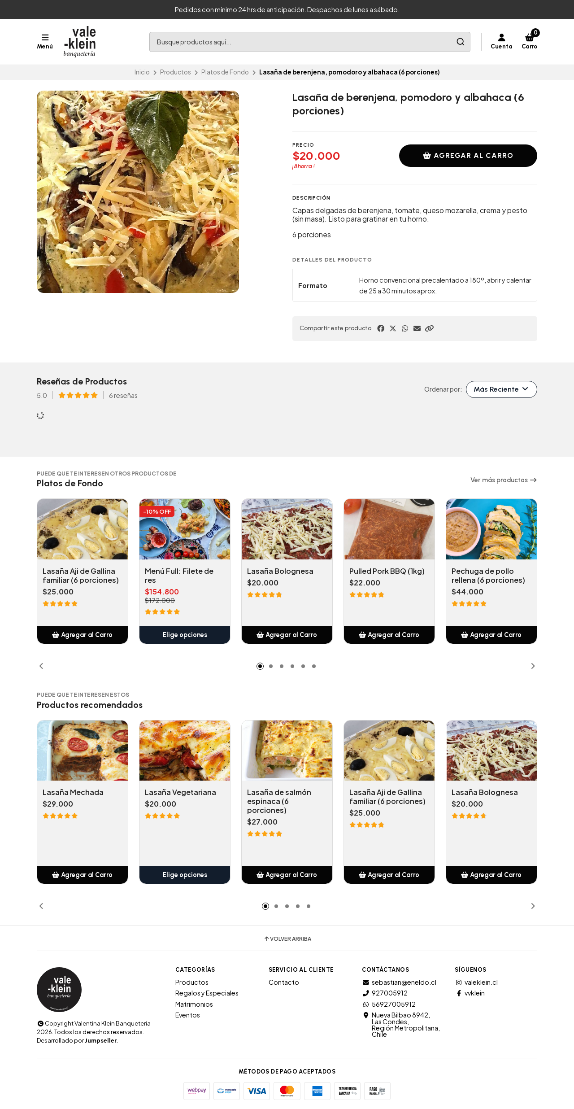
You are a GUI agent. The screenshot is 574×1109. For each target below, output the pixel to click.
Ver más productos (503, 480)
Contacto (284, 982)
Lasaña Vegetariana (180, 792)
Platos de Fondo (225, 72)
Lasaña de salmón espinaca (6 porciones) (279, 801)
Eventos (187, 1015)
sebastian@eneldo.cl (399, 982)
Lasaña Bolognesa (280, 571)
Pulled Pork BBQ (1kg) (387, 571)
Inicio (142, 72)
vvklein (470, 993)
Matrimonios (194, 1004)
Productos (175, 72)
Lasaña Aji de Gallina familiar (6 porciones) (81, 576)
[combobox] (309, 42)
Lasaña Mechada (73, 792)
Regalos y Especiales (207, 993)
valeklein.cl (476, 982)
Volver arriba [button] (287, 939)
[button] (429, 328)
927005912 (385, 993)
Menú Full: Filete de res (179, 576)
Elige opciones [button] (185, 635)
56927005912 (389, 1004)
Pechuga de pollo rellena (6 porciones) (488, 576)
